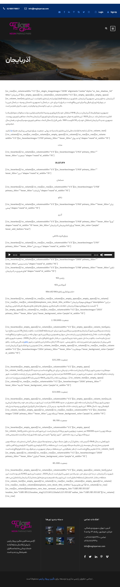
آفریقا (71, 530)
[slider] (56, 255)
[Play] (9, 254)
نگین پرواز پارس (47, 579)
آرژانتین (49, 530)
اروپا (71, 541)
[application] (60, 255)
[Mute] (101, 254)
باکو (26, 342)
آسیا (60, 530)
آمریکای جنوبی (60, 544)
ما (11, 130)
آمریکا (49, 541)
